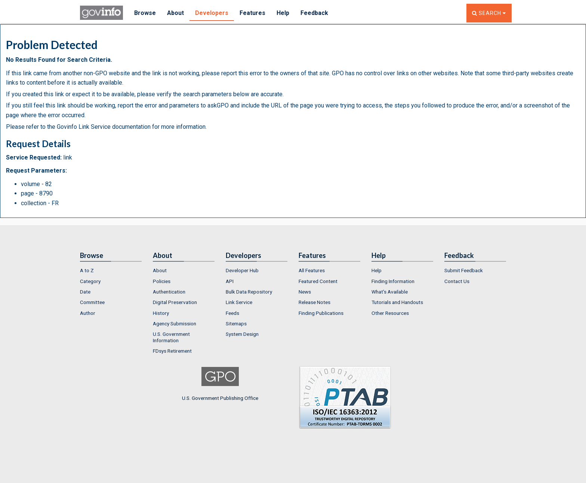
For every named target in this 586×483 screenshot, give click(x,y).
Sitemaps (236, 323)
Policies (161, 281)
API (230, 281)
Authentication (169, 292)
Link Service (239, 302)
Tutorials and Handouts (397, 302)
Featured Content (318, 281)
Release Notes (314, 302)
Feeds (232, 313)
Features (252, 12)
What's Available (389, 292)
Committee (92, 302)
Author (87, 313)
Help (283, 12)
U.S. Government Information (171, 337)
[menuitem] (111, 270)
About (175, 12)
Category (90, 281)
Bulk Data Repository (249, 292)
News (305, 292)
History (161, 313)
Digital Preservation (175, 302)
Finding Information (392, 281)
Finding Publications (321, 313)
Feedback (314, 12)
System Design (242, 334)
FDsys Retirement (172, 351)
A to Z (87, 270)
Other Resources (390, 313)
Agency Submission (174, 323)
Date (85, 292)
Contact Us (456, 281)
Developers (211, 12)
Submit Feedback (463, 270)
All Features (312, 270)
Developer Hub (242, 270)
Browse (145, 12)
